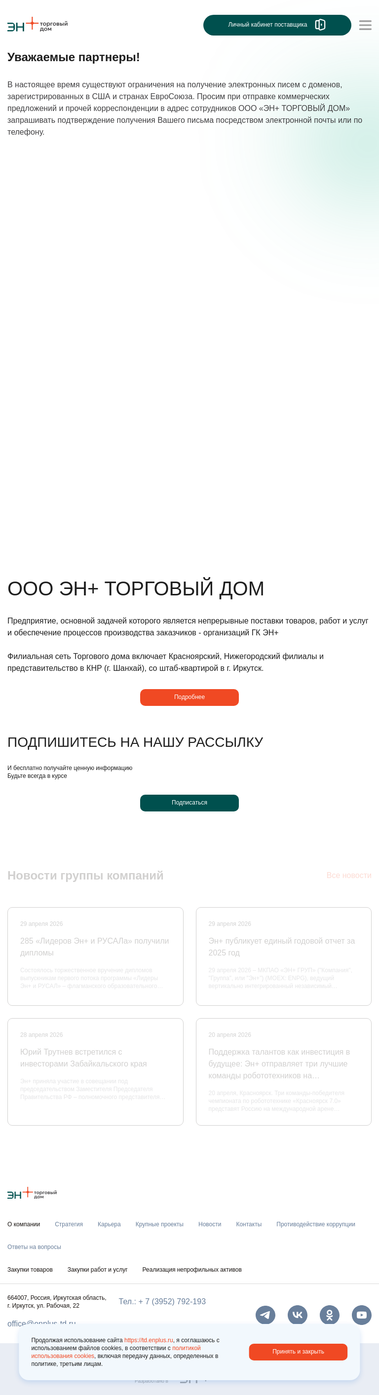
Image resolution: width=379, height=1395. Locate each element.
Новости (209, 1224)
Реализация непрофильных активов (192, 1269)
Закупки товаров (30, 1269)
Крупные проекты (160, 1224)
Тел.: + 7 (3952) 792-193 (162, 1301)
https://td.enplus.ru (148, 1340)
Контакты (249, 1224)
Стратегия (69, 1224)
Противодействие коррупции (315, 1224)
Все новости (349, 877)
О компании (23, 1224)
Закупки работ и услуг (98, 1269)
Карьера (109, 1224)
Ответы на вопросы (34, 1247)
